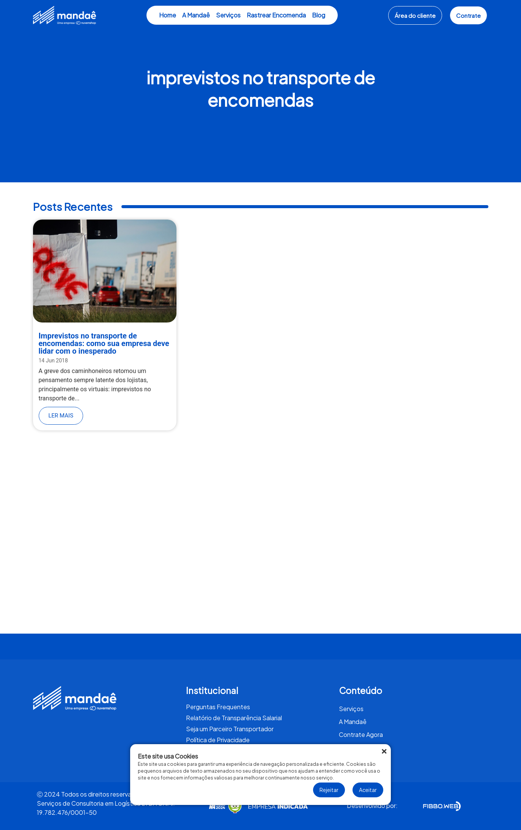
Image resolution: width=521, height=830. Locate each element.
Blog (318, 15)
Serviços (228, 15)
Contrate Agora (361, 734)
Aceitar (368, 789)
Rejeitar (329, 789)
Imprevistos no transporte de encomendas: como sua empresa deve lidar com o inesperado (104, 343)
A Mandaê (196, 15)
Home (167, 15)
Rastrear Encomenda (276, 15)
